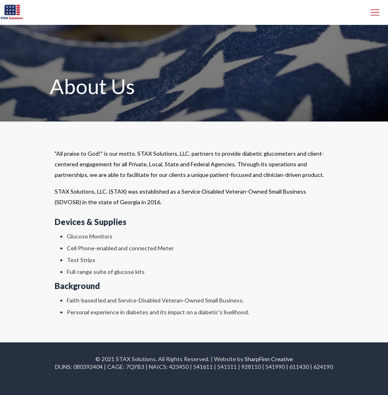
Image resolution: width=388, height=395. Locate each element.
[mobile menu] (375, 12)
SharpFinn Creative (269, 358)
